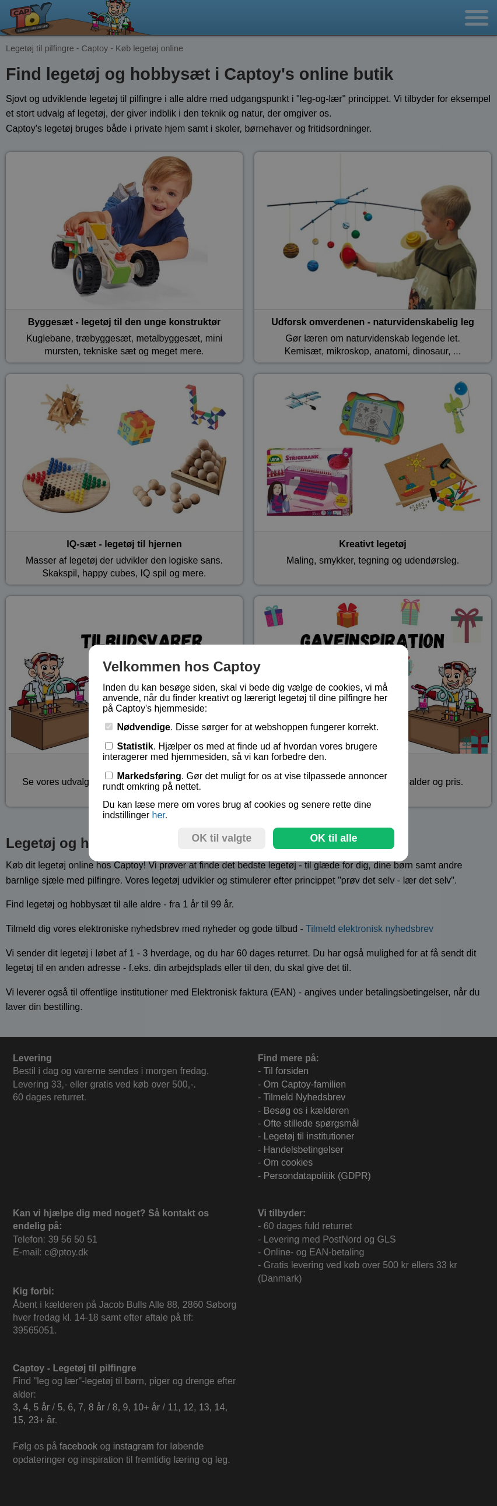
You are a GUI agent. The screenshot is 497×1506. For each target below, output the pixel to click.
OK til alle (333, 838)
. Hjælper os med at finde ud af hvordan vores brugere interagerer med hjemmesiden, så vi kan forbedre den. (240, 751)
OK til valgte (222, 838)
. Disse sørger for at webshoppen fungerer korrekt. (242, 727)
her (158, 815)
